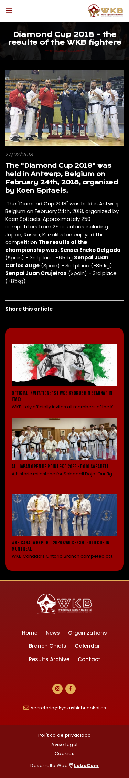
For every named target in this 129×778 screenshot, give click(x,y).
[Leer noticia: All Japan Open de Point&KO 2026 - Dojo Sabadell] (64, 452)
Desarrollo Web (64, 765)
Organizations (87, 632)
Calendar (87, 645)
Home (29, 632)
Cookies (65, 753)
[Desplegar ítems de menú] (11, 11)
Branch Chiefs (47, 645)
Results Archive (49, 659)
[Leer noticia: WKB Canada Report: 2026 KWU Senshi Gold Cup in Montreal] (64, 527)
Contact (89, 659)
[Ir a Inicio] (105, 11)
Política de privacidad (64, 735)
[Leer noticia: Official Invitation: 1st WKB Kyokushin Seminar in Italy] (64, 377)
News (53, 632)
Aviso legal (64, 744)
